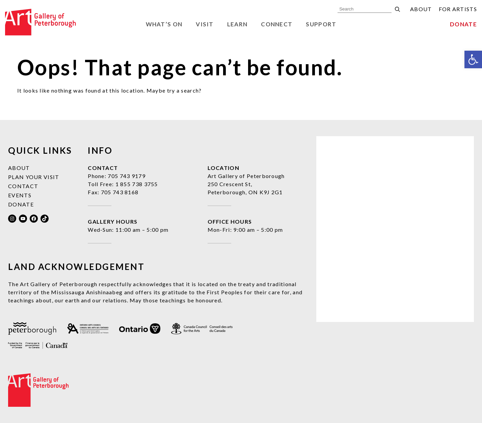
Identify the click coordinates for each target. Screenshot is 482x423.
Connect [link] (276, 24)
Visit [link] (205, 24)
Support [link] (321, 24)
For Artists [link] (458, 9)
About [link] (421, 9)
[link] (473, 59)
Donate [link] (463, 24)
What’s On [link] (164, 24)
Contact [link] (23, 186)
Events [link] (19, 195)
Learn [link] (237, 24)
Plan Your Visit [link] (33, 177)
